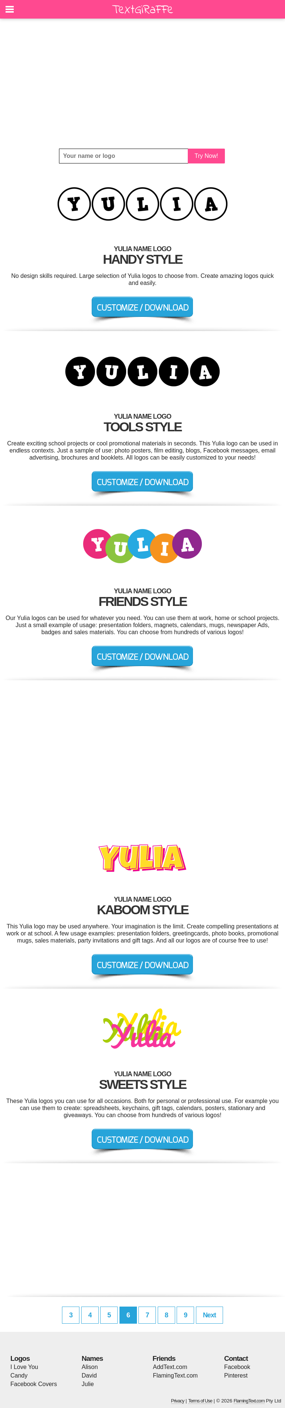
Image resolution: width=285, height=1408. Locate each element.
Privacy (177, 1401)
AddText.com (170, 1367)
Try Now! (206, 156)
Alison (90, 1367)
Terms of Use (200, 1401)
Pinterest (236, 1375)
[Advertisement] (142, 84)
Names (92, 1358)
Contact (236, 1358)
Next (209, 1315)
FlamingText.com (175, 1375)
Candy (18, 1375)
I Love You (24, 1367)
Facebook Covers (33, 1384)
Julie (88, 1384)
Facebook (237, 1367)
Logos (20, 1358)
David (89, 1375)
